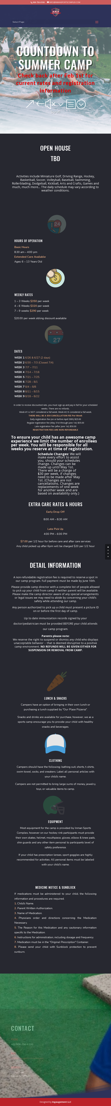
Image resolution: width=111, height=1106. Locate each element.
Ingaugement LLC (61, 1101)
